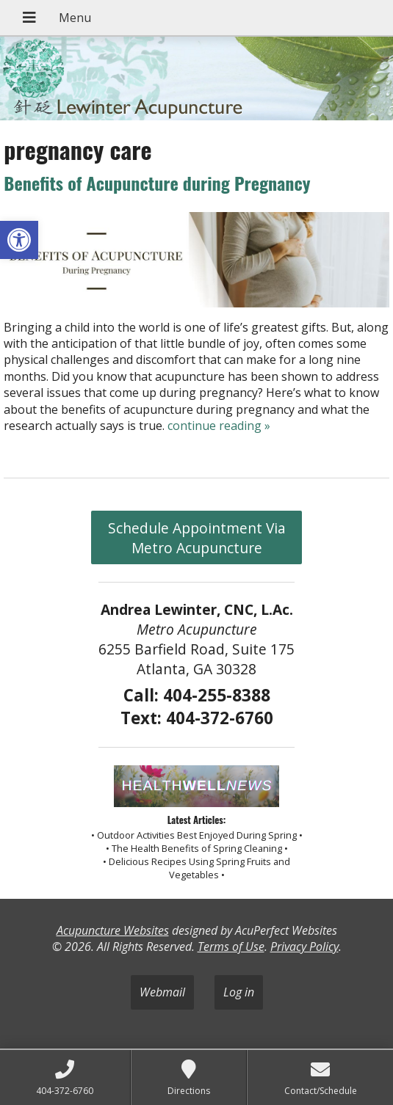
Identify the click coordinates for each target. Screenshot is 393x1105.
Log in (238, 992)
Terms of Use (231, 946)
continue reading (218, 425)
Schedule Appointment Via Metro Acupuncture (197, 538)
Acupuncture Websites (113, 930)
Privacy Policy (304, 946)
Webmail (162, 992)
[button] (19, 240)
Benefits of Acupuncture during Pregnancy (157, 182)
